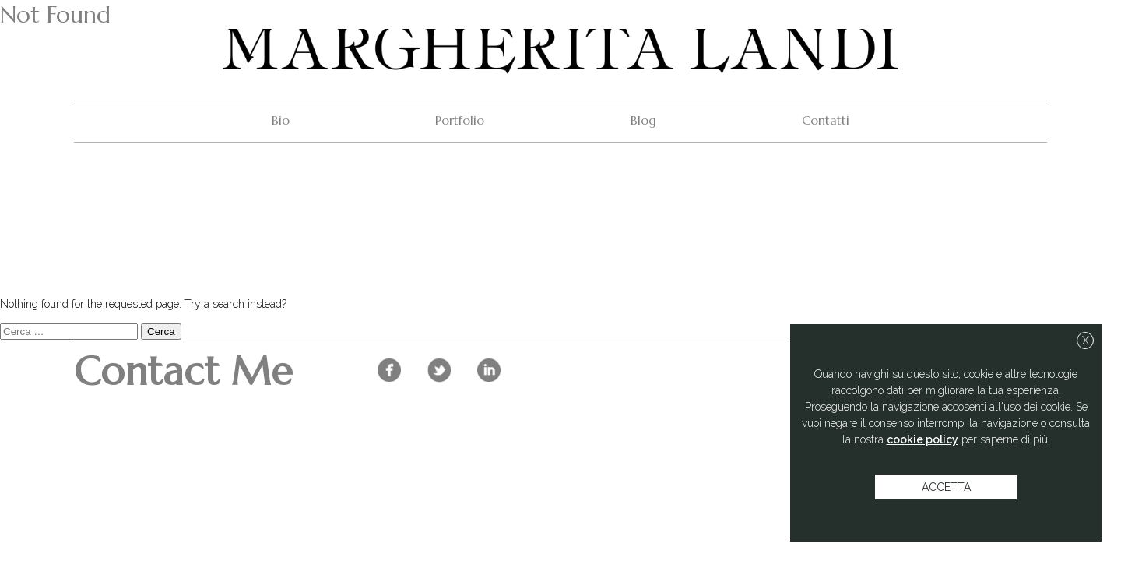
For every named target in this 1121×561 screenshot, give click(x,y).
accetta (946, 487)
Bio (281, 120)
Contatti (825, 120)
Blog (643, 120)
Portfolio (459, 120)
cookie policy (922, 439)
